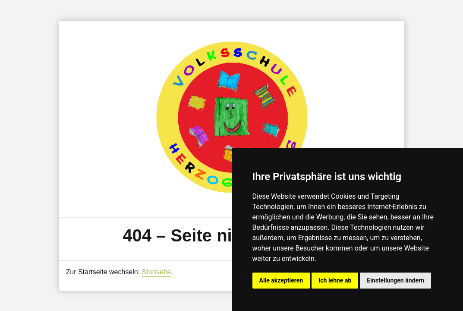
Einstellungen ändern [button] (395, 280)
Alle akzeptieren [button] (281, 280)
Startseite (156, 272)
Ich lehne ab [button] (334, 280)
